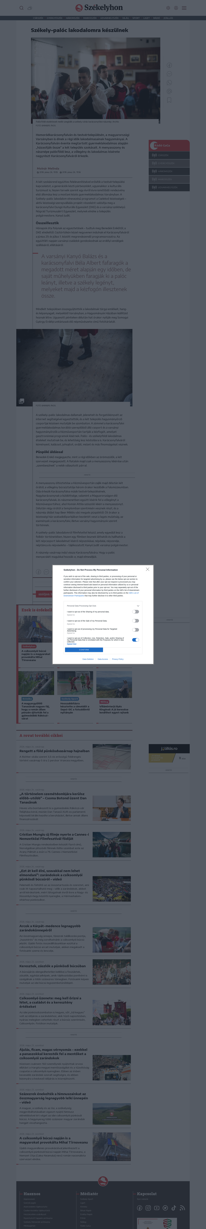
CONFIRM (84, 650)
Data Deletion (88, 659)
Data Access (103, 659)
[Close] (148, 570)
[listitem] (103, 605)
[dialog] (103, 614)
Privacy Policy (117, 659)
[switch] (135, 611)
